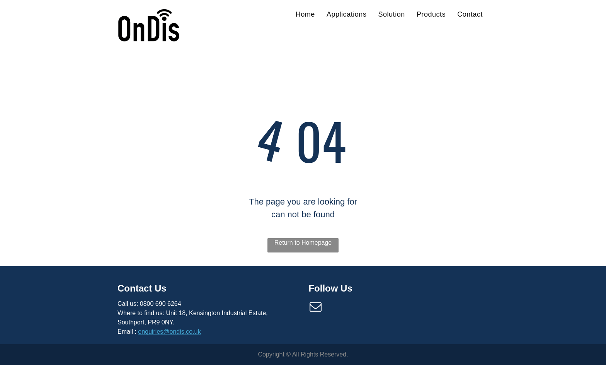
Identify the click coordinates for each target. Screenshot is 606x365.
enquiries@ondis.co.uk (169, 331)
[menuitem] (305, 14)
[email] (315, 308)
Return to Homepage (303, 242)
